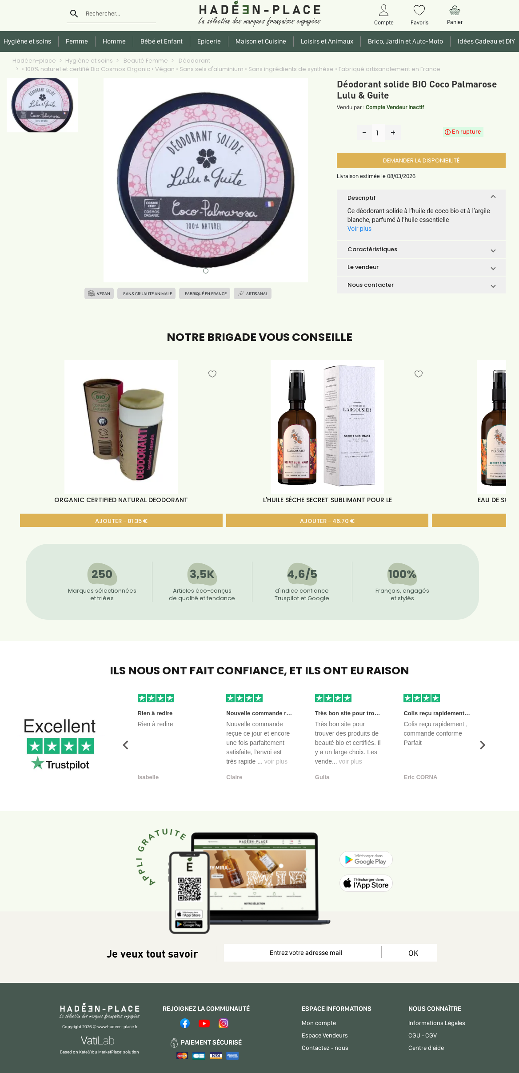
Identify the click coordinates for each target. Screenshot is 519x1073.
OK (413, 953)
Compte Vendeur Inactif (395, 107)
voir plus (275, 761)
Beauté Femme (145, 60)
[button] (421, 198)
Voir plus (359, 228)
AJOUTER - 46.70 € (327, 521)
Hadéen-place (34, 60)
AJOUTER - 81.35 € (121, 521)
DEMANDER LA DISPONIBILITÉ (421, 160)
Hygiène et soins (89, 60)
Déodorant (193, 60)
